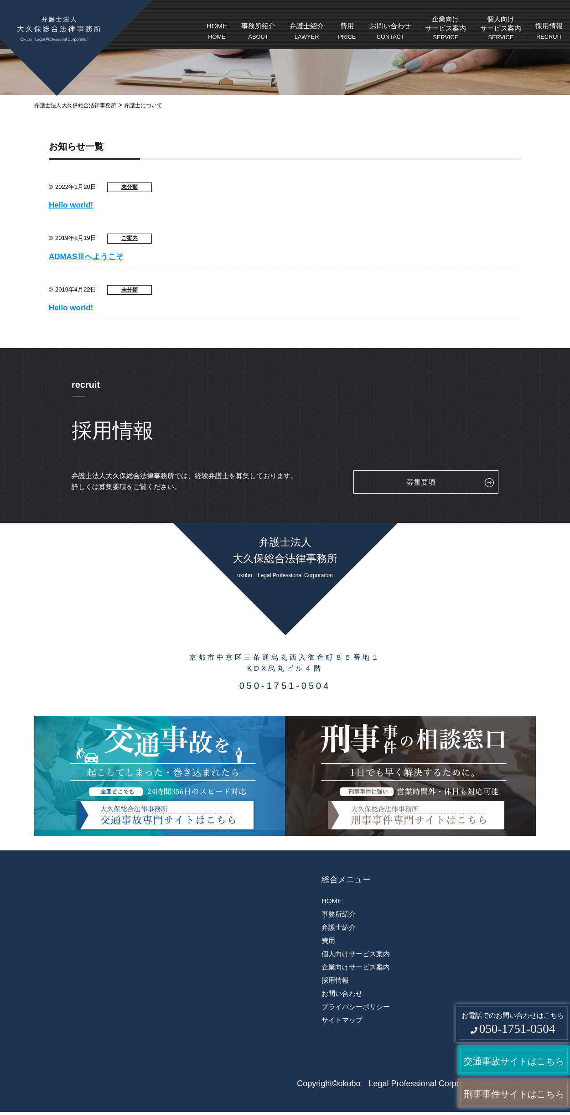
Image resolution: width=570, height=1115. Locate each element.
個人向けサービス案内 (500, 28)
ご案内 (129, 238)
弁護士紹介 (307, 32)
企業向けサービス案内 (445, 28)
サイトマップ (342, 1020)
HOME (217, 32)
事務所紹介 (258, 32)
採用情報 (549, 32)
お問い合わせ (390, 32)
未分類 (129, 187)
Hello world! (71, 205)
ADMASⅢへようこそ (86, 256)
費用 (347, 32)
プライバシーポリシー (355, 1007)
